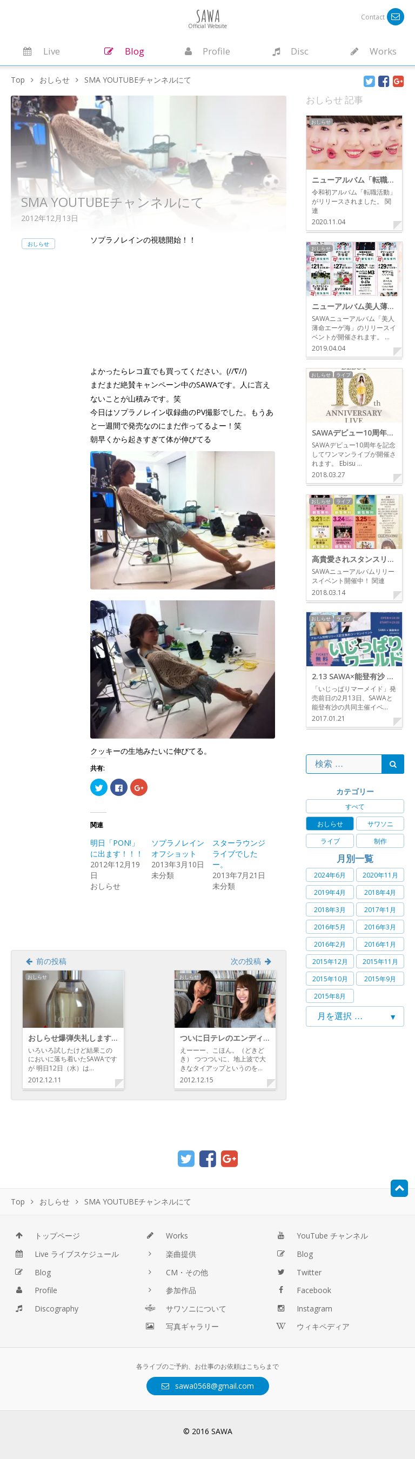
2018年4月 (380, 892)
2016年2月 (330, 944)
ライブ (330, 841)
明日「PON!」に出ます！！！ (116, 848)
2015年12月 (330, 961)
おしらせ (38, 243)
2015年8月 (330, 996)
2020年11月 (380, 875)
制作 (380, 841)
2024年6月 (330, 875)
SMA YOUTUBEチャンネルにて (112, 202)
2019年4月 (330, 892)
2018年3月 (330, 909)
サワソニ (380, 823)
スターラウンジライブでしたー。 (238, 853)
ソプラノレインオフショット (177, 848)
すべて (355, 806)
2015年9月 (380, 978)
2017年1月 (380, 909)
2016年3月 (380, 927)
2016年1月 (380, 944)
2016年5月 (330, 927)
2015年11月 (380, 961)
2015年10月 (330, 978)
